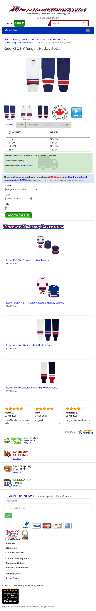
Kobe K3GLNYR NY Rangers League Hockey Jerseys (35, 302)
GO (8, 516)
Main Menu (11, 30)
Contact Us (11, 548)
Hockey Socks (38, 39)
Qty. (7, 204)
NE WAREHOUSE (25, 166)
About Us (10, 543)
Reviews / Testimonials (17, 567)
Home (7, 39)
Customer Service (14, 552)
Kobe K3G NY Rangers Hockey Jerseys (27, 260)
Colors (65, 125)
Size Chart (49, 125)
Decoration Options (15, 563)
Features (33, 125)
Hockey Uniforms (21, 39)
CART (19, 23)
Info (20, 125)
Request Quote (13, 573)
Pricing (9, 125)
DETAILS (27, 443)
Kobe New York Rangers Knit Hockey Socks (29, 345)
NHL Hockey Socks (57, 39)
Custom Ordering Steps (17, 558)
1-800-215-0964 (48, 17)
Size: (7, 195)
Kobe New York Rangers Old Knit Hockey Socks (32, 387)
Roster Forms (12, 578)
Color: (8, 185)
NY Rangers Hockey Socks (20, 42)
